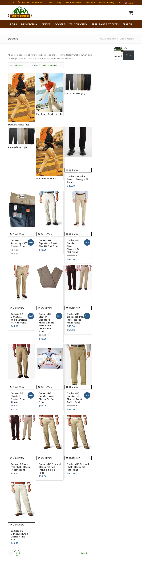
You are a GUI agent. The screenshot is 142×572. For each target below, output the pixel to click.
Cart (119, 2)
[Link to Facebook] (13, 2)
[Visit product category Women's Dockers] (49, 153)
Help (67, 2)
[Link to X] (9, 2)
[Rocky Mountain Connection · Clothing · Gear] (20, 12)
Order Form (90, 2)
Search (117, 48)
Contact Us (77, 2)
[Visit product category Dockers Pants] (21, 99)
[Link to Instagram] (18, 2)
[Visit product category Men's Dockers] (78, 84)
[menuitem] (13, 24)
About (51, 2)
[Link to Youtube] (23, 2)
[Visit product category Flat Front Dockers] (49, 94)
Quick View (73, 170)
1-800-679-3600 (37, 2)
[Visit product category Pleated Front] (21, 138)
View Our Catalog (106, 2)
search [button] (127, 24)
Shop (59, 2)
